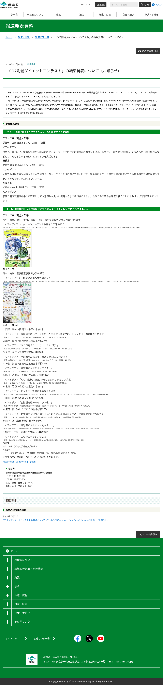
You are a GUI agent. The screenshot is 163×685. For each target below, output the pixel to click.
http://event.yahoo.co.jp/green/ (19, 461)
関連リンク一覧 (42, 638)
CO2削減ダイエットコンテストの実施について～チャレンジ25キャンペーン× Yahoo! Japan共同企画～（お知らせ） (56, 520)
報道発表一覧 (42, 37)
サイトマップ (12, 638)
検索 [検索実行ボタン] (146, 4)
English (101, 4)
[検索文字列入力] (124, 4)
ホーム (11, 14)
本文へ (84, 4)
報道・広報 (24, 37)
